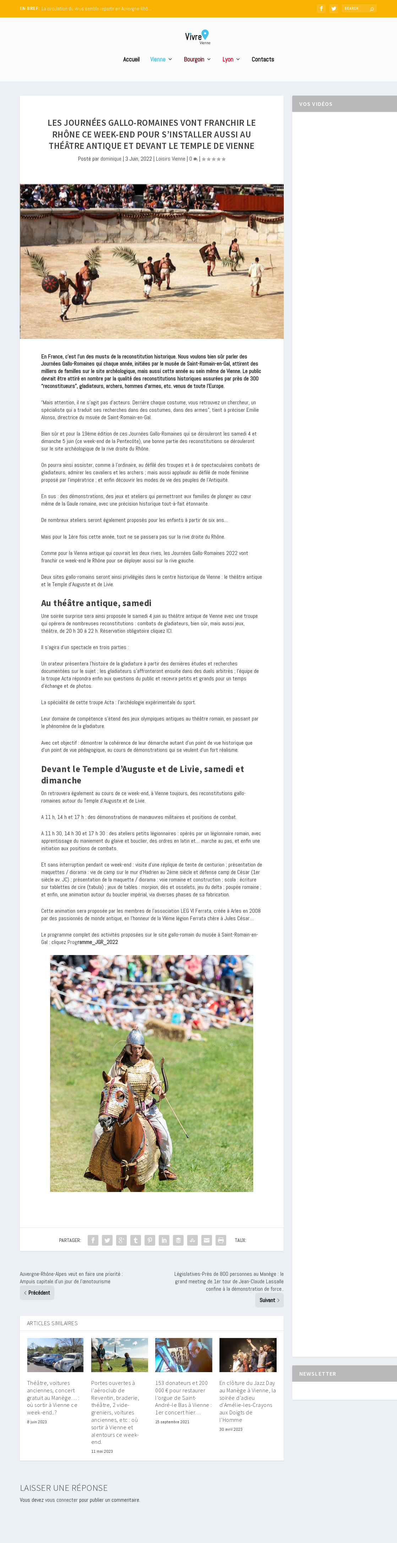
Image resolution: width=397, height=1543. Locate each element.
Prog (92, 955)
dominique (110, 172)
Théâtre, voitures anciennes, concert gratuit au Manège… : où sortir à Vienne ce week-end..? (53, 1410)
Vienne (157, 73)
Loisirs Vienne (170, 172)
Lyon (228, 73)
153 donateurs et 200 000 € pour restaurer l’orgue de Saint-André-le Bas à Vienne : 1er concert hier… (183, 1410)
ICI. (170, 644)
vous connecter (61, 1513)
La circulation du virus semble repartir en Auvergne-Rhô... (96, 9)
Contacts (263, 73)
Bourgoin (194, 73)
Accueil (131, 73)
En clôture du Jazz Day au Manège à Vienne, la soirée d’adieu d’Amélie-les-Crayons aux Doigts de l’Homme (247, 1414)
